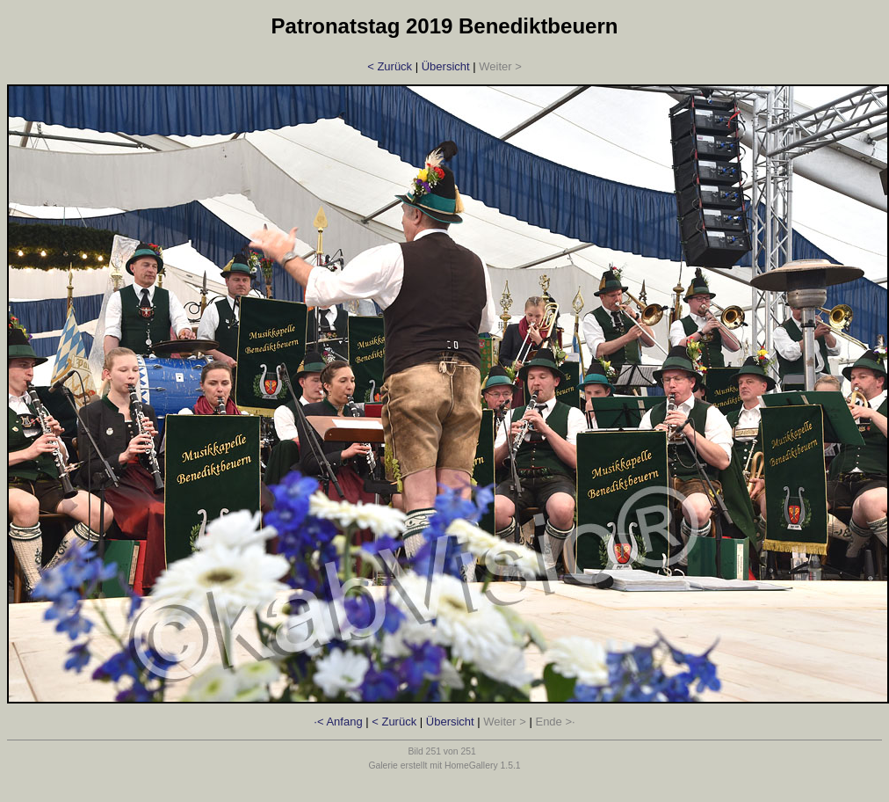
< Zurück (389, 66)
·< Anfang (338, 721)
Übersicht (446, 66)
